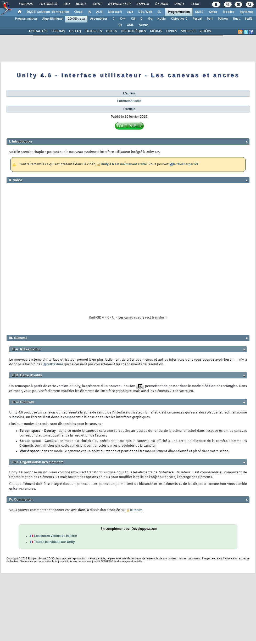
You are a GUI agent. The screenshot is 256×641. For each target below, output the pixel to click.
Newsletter (119, 4)
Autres (143, 25)
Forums (25, 4)
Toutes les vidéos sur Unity (54, 542)
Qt (120, 25)
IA (89, 12)
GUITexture (54, 364)
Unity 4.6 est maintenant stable (124, 164)
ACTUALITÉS (38, 31)
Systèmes (246, 12)
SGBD (199, 12)
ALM (99, 12)
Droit (179, 4)
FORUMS (58, 31)
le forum (136, 510)
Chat (97, 4)
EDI (160, 12)
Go (150, 19)
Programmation (179, 12)
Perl (210, 19)
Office (213, 12)
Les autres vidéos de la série (55, 536)
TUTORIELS (93, 31)
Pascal (197, 19)
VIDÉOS (205, 31)
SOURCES (188, 31)
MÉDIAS (156, 31)
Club (194, 4)
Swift (248, 19)
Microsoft (115, 12)
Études (161, 4)
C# (133, 19)
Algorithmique (52, 19)
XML (130, 25)
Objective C (179, 19)
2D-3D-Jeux (76, 19)
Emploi (142, 4)
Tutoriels (47, 4)
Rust (236, 19)
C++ (123, 19)
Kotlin (161, 19)
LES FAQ (75, 31)
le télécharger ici (185, 164)
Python (223, 19)
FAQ (66, 4)
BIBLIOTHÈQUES (133, 31)
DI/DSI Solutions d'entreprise (48, 12)
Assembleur (98, 19)
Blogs (81, 4)
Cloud (78, 12)
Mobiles (228, 12)
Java (130, 12)
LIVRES (171, 31)
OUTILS (111, 31)
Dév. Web (145, 12)
